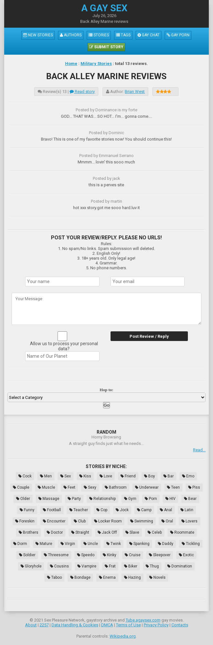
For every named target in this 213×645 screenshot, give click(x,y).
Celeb (155, 532)
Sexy (90, 487)
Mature (43, 543)
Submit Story (106, 47)
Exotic (186, 555)
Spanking (139, 543)
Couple (21, 487)
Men (46, 476)
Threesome (56, 555)
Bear (190, 498)
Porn (151, 498)
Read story (82, 91)
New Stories (38, 35)
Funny (27, 510)
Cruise (132, 555)
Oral (167, 521)
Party (74, 498)
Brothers (28, 532)
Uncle (90, 543)
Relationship (102, 498)
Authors (71, 35)
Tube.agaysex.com (143, 620)
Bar (168, 476)
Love (106, 476)
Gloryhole (31, 566)
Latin (186, 510)
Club (80, 521)
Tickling (191, 543)
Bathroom (116, 487)
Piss (194, 487)
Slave (132, 532)
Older (23, 498)
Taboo (54, 577)
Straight (80, 532)
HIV (170, 498)
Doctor (55, 532)
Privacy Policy (156, 624)
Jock (122, 510)
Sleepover (159, 555)
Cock (25, 476)
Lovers (189, 521)
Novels (157, 577)
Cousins (59, 566)
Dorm (20, 543)
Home (71, 63)
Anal (166, 510)
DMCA (107, 624)
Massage (48, 498)
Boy (149, 476)
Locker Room (108, 521)
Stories (99, 35)
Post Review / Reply (149, 336)
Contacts (179, 624)
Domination (179, 566)
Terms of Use (128, 624)
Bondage (80, 577)
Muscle (46, 487)
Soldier (27, 555)
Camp (144, 510)
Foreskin (24, 521)
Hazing (132, 577)
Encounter (54, 521)
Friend (128, 476)
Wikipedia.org (123, 636)
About (31, 624)
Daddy (165, 543)
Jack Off (107, 532)
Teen (173, 487)
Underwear (147, 487)
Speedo (85, 555)
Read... (199, 449)
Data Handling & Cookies (75, 624)
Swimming (141, 521)
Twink (113, 543)
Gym (130, 498)
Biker (130, 566)
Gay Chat (149, 35)
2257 (44, 624)
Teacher (78, 510)
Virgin (68, 543)
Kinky (109, 555)
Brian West (135, 91)
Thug (152, 566)
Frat (110, 566)
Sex (65, 476)
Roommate (182, 532)
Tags (123, 35)
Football (52, 510)
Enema (107, 577)
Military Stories (96, 63)
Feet (69, 487)
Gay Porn (178, 35)
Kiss (85, 476)
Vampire (86, 566)
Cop (101, 510)
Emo (188, 476)
